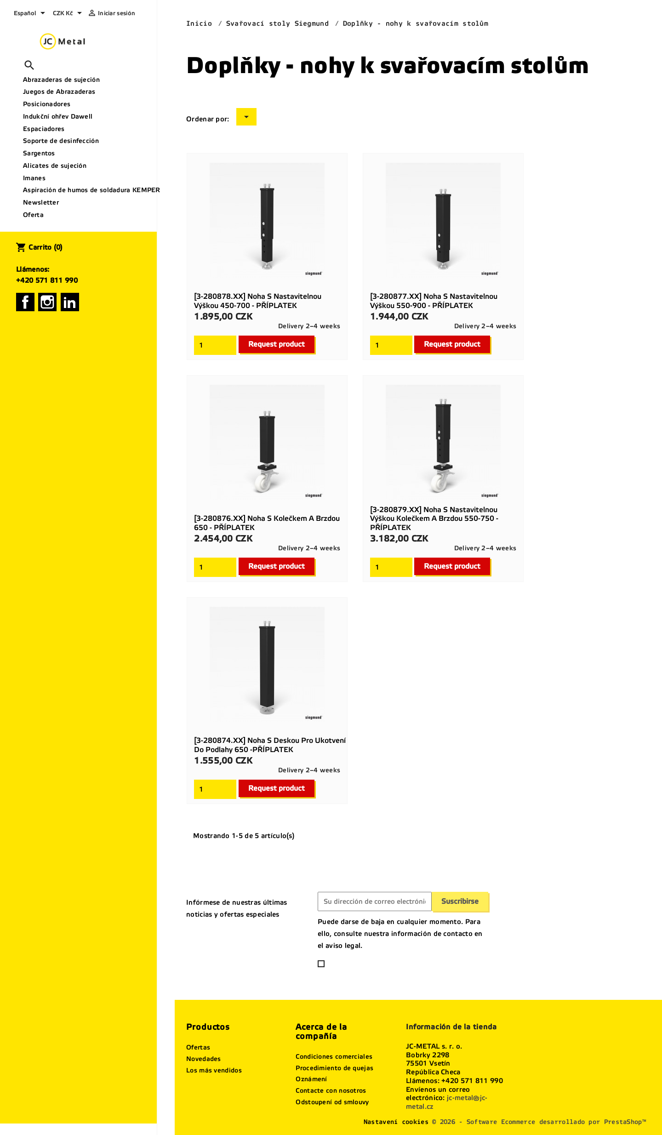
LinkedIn (70, 302)
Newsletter (41, 202)
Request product (276, 344)
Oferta (33, 214)
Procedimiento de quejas (334, 1068)
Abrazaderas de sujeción (61, 79)
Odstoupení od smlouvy (332, 1102)
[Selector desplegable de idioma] (31, 13)
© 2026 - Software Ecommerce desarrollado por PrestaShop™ (539, 1121)
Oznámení (311, 1079)
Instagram (47, 302)
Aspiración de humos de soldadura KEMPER (86, 190)
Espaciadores (44, 128)
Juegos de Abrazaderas (59, 91)
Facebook (25, 302)
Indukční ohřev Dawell (57, 116)
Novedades (203, 1058)
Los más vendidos (214, 1070)
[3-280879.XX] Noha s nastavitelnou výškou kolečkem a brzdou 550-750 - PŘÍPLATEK (434, 519)
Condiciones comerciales (334, 1056)
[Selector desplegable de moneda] (69, 13)
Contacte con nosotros (331, 1090)
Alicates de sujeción (54, 165)
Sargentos (39, 153)
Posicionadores (46, 104)
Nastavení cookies (396, 1121)
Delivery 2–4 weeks (309, 326)
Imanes (34, 178)
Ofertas (198, 1047)
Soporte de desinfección (61, 140)
